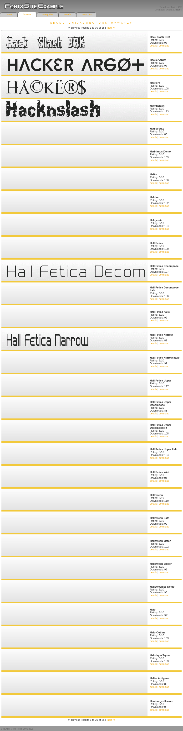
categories (47, 14)
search (67, 14)
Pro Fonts (17, 729)
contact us (86, 14)
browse (27, 14)
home (9, 14)
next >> (111, 27)
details (153, 45)
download (164, 45)
